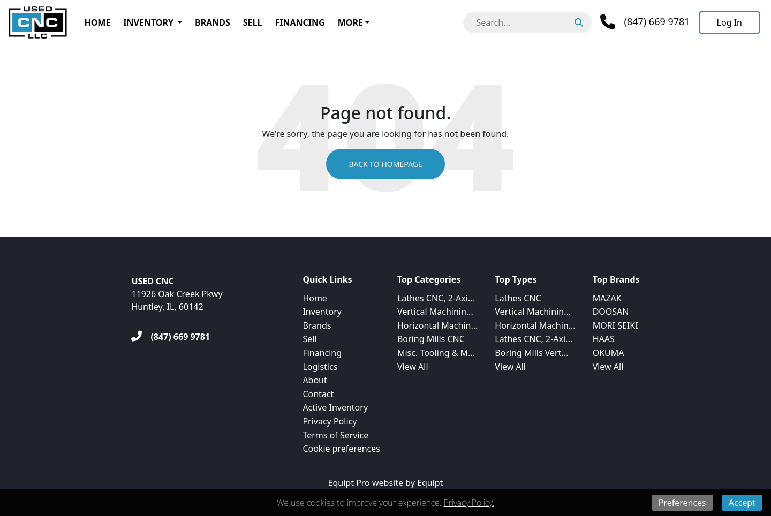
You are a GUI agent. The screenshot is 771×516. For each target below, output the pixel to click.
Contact (318, 394)
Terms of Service (335, 435)
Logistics (320, 367)
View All (412, 367)
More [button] (350, 22)
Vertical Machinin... (435, 311)
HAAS (604, 339)
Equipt (430, 483)
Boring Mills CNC (431, 339)
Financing (299, 22)
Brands (212, 22)
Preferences (682, 503)
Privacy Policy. (469, 503)
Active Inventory (335, 407)
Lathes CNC (518, 298)
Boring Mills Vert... (531, 353)
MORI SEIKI (615, 325)
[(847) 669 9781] (170, 337)
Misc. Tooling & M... (436, 353)
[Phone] (645, 21)
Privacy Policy (330, 421)
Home (97, 22)
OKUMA (608, 353)
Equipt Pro (350, 483)
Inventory (148, 22)
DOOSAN (611, 311)
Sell (252, 22)
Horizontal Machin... (437, 325)
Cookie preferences (341, 448)
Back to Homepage (385, 164)
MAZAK (607, 298)
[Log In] (729, 22)
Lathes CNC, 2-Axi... (436, 298)
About (315, 380)
